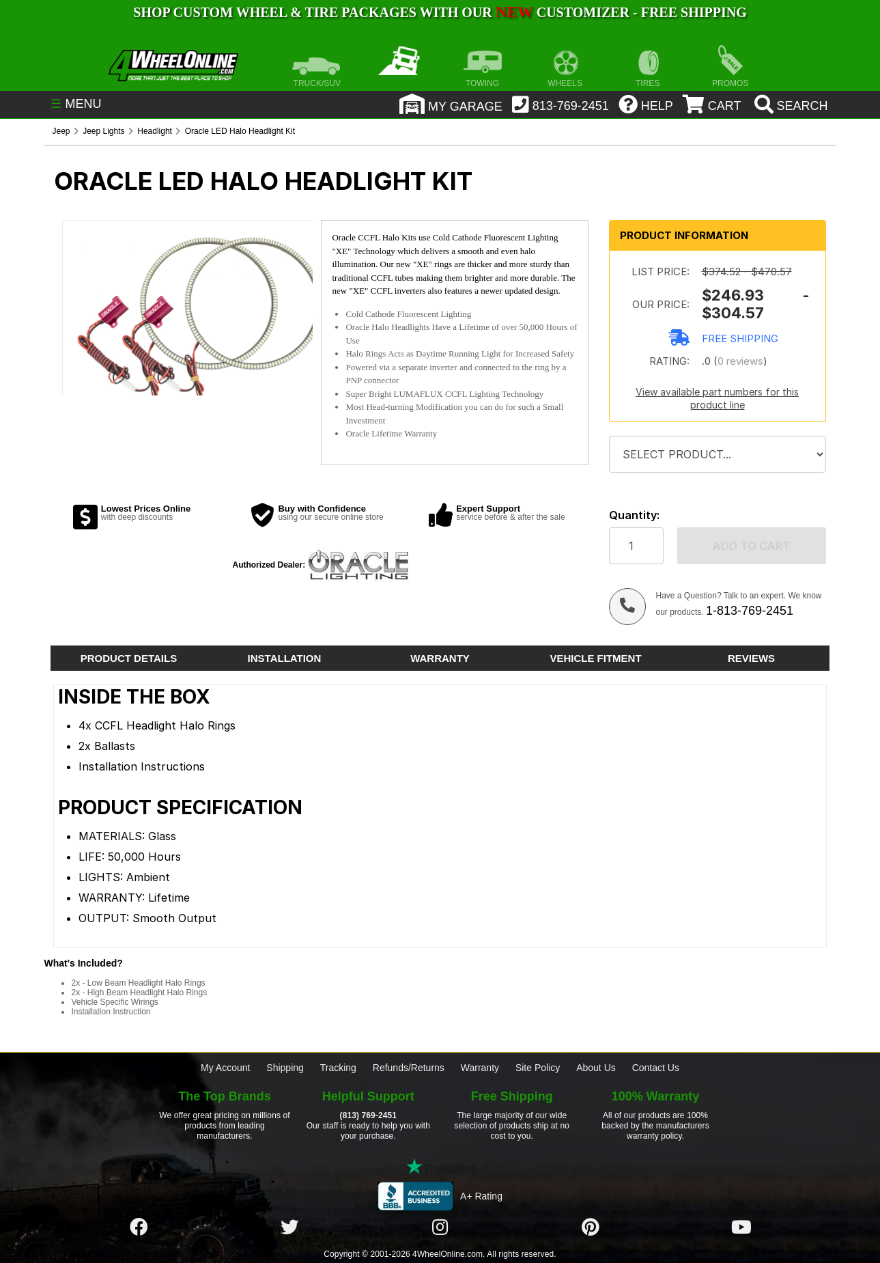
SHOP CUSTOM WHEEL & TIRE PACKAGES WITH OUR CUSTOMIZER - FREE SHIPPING (439, 12)
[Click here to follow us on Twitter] (289, 1227)
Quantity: (634, 515)
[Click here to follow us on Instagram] (439, 1227)
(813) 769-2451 (368, 1115)
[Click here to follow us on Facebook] (138, 1227)
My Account (225, 1067)
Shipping (285, 1067)
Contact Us (655, 1067)
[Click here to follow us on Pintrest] (590, 1227)
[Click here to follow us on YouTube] (741, 1227)
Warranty (480, 1067)
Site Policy (537, 1067)
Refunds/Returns (408, 1067)
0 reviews (740, 361)
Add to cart (751, 546)
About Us (596, 1067)
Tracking (338, 1067)
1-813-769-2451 (749, 610)
